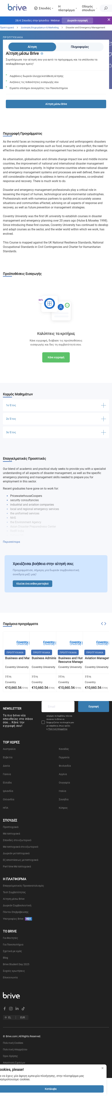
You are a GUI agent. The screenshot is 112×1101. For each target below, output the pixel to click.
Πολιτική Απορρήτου (57, 729)
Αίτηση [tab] (32, 47)
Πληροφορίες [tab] (80, 47)
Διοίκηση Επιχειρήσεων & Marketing (40, 27)
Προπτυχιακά (7, 27)
